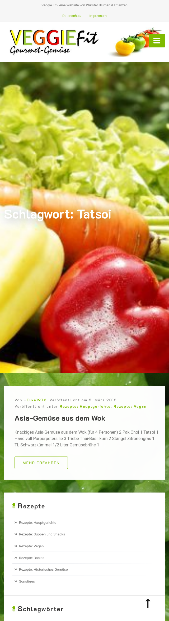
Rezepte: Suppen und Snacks (42, 534)
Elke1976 (37, 403)
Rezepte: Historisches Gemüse (43, 569)
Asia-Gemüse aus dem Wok (60, 421)
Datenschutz (71, 16)
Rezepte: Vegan (130, 409)
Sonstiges (27, 581)
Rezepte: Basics (31, 558)
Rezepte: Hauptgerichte (85, 409)
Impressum (98, 16)
